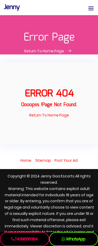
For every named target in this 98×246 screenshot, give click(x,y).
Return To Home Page (44, 51)
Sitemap (43, 160)
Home (25, 160)
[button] (91, 8)
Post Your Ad (66, 160)
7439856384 (24, 239)
